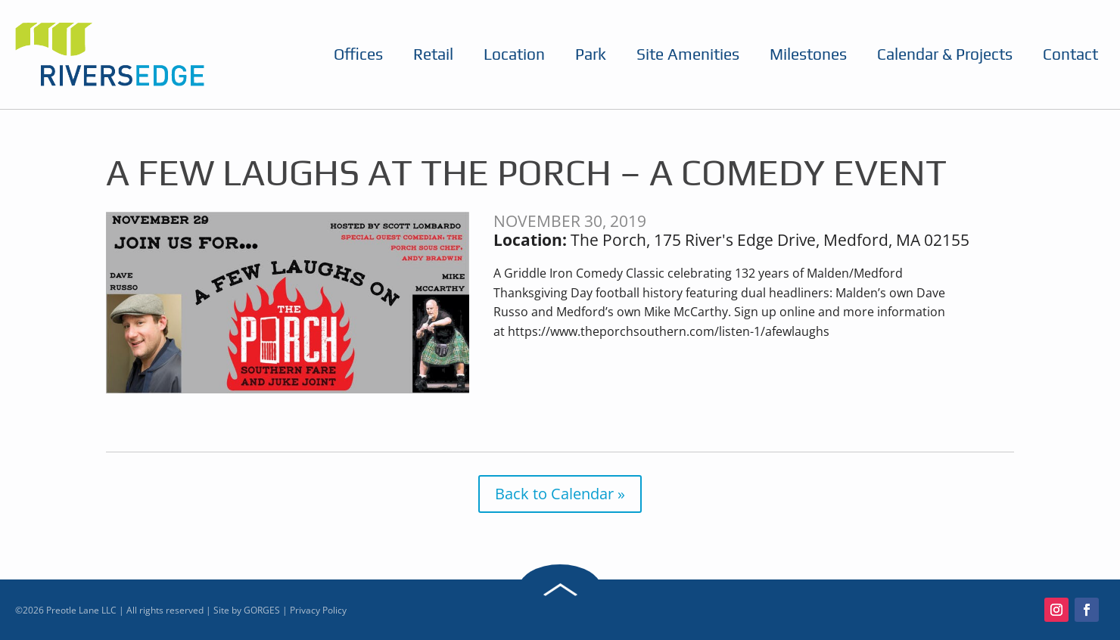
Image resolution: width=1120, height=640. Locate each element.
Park (590, 54)
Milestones (808, 54)
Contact (1070, 54)
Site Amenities (687, 54)
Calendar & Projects (945, 54)
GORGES (262, 610)
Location (514, 54)
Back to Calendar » (560, 493)
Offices (358, 54)
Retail (433, 54)
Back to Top (560, 589)
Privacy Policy (318, 610)
